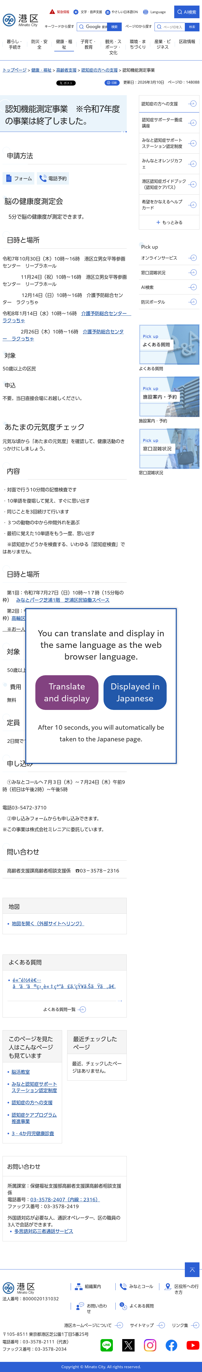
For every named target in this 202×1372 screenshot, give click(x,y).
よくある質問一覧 (59, 1009)
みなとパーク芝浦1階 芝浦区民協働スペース (63, 600)
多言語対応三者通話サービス (43, 1231)
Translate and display (67, 692)
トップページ (15, 70)
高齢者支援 (66, 70)
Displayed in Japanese (135, 692)
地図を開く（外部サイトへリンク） (48, 923)
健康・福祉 (41, 70)
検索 (192, 27)
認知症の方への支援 (99, 70)
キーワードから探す (81, 27)
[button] (59, 12)
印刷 (114, 83)
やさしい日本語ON (125, 11)
